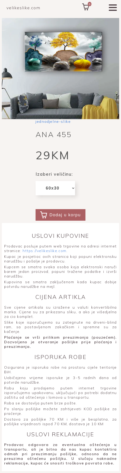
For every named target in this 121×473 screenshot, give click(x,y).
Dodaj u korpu (60, 214)
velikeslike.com (23, 7)
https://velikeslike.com (43, 250)
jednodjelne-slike (53, 121)
